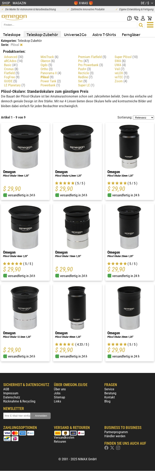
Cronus (11, 69)
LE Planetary (14, 85)
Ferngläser (131, 34)
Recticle (85, 73)
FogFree (11, 77)
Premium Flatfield (92, 57)
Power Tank (51, 81)
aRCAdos (13, 61)
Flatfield (11, 73)
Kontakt (109, 397)
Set (82, 81)
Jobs (57, 393)
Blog (107, 401)
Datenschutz (11, 397)
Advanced (13, 57)
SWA (120, 61)
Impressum (10, 393)
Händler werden (114, 436)
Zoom (121, 81)
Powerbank (50, 85)
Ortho (46, 69)
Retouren (60, 441)
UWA (120, 65)
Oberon (48, 61)
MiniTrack (49, 57)
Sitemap (59, 397)
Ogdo (46, 65)
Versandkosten (64, 437)
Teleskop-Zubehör (42, 34)
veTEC (122, 77)
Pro (83, 61)
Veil (119, 69)
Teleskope (12, 34)
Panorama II (51, 73)
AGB (6, 389)
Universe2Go (75, 34)
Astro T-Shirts (104, 34)
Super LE (86, 85)
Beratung (110, 393)
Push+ (84, 69)
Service (109, 389)
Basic (11, 65)
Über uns (60, 389)
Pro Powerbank (90, 65)
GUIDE (10, 81)
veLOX (121, 73)
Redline (85, 77)
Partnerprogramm (116, 432)
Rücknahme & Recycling (19, 401)
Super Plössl (126, 57)
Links (57, 401)
